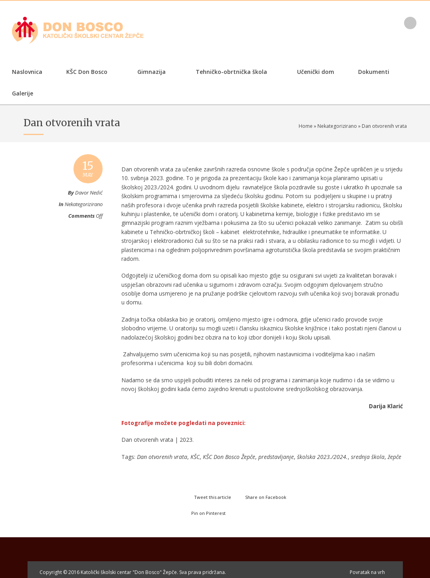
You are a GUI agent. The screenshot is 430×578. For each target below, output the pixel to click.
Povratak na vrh (367, 572)
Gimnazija (150, 72)
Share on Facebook (265, 497)
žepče (394, 457)
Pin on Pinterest (208, 513)
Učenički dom (315, 71)
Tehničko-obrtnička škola (230, 72)
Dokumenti (372, 72)
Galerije (22, 93)
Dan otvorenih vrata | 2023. (157, 439)
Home (306, 126)
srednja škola (367, 457)
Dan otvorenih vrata (162, 457)
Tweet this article (212, 497)
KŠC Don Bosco (85, 72)
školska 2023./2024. (322, 457)
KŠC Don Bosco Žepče (229, 457)
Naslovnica (27, 71)
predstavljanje (276, 457)
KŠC (195, 457)
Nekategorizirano (337, 126)
